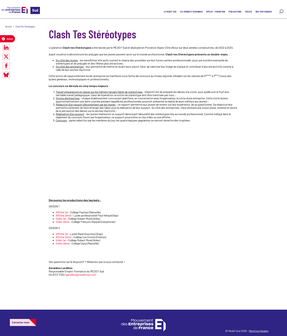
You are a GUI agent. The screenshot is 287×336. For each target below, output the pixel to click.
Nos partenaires (264, 11)
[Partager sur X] (6, 56)
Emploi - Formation (215, 11)
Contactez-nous (20, 322)
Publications (234, 11)
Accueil (8, 26)
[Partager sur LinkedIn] (6, 47)
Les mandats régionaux (191, 11)
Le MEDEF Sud (170, 11)
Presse (248, 11)
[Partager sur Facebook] (6, 65)
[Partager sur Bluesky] (6, 74)
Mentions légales (258, 330)
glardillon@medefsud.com (81, 274)
